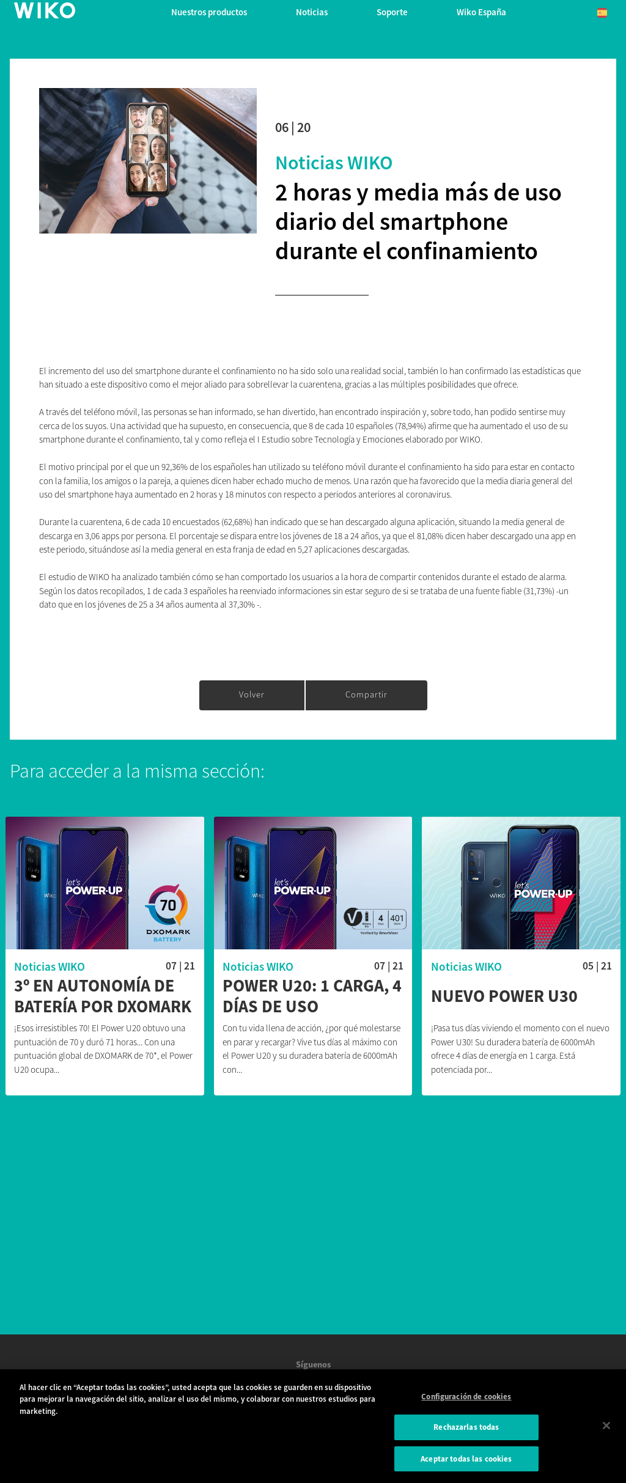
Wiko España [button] (481, 12)
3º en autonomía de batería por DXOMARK (102, 996)
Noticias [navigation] (312, 12)
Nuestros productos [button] (209, 12)
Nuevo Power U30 (504, 996)
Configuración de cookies (466, 1402)
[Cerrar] (606, 1430)
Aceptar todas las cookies (466, 1464)
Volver (252, 694)
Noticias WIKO (334, 162)
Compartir (366, 694)
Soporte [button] (392, 12)
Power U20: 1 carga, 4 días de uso (312, 996)
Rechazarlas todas (466, 1432)
